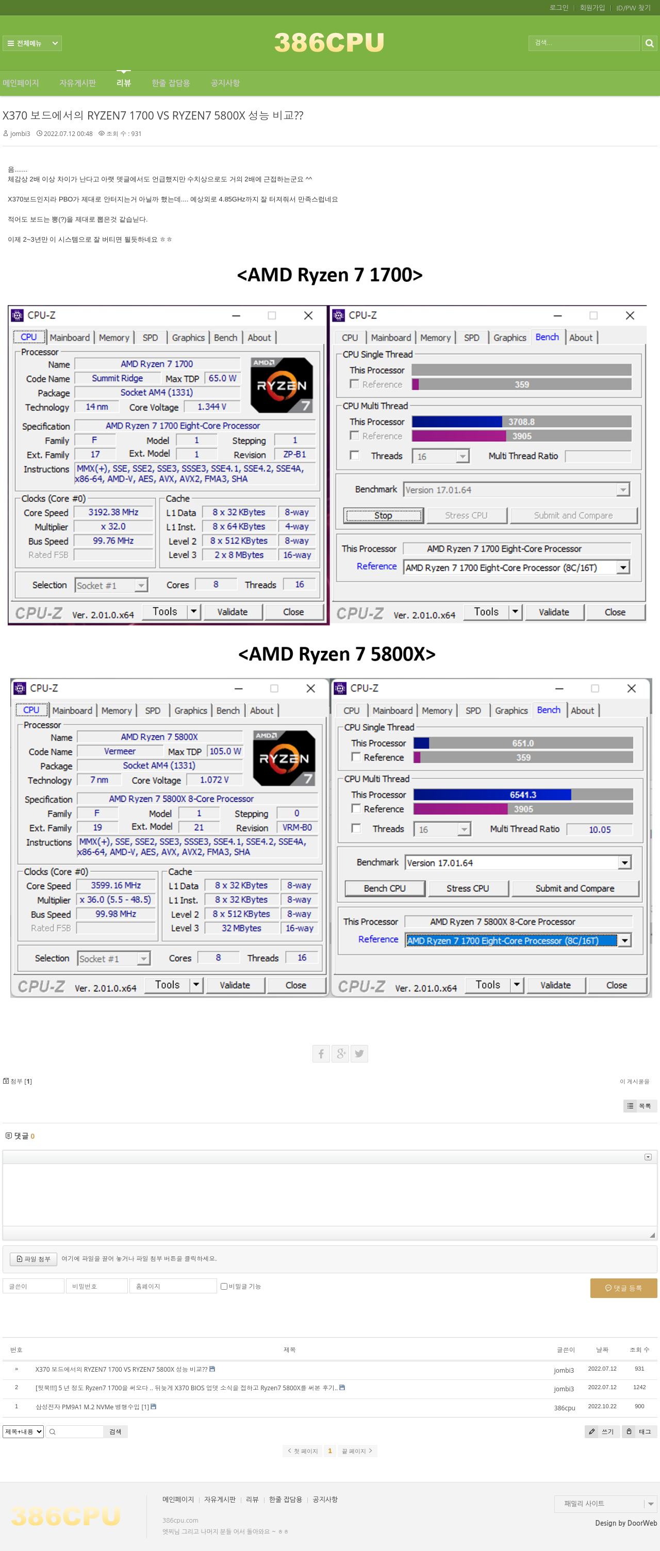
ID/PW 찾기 (634, 8)
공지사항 (225, 83)
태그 (636, 1431)
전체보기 (32, 43)
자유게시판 (78, 83)
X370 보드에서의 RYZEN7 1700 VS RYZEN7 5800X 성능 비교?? (153, 115)
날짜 (602, 1349)
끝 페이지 (357, 1451)
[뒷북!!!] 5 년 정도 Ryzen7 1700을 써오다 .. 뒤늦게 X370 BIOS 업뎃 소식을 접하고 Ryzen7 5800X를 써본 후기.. (187, 1388)
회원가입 (592, 8)
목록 (637, 1106)
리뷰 (124, 78)
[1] (145, 1407)
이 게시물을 (635, 1081)
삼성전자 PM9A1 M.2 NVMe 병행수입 (88, 1407)
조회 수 (640, 1349)
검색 (115, 1431)
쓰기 (599, 1431)
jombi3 (20, 133)
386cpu (564, 1408)
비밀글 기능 (245, 1286)
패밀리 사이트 (584, 1504)
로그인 (559, 8)
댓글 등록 (623, 1288)
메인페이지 (21, 83)
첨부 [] (17, 1081)
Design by (626, 1523)
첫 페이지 (302, 1451)
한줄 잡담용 (171, 83)
